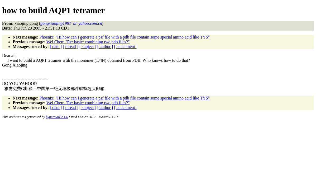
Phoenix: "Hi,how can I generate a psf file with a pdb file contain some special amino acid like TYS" (124, 37)
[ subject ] (87, 46)
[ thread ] (70, 46)
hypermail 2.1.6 (57, 117)
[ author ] (105, 46)
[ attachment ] (125, 46)
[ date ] (56, 46)
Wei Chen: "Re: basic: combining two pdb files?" (88, 42)
